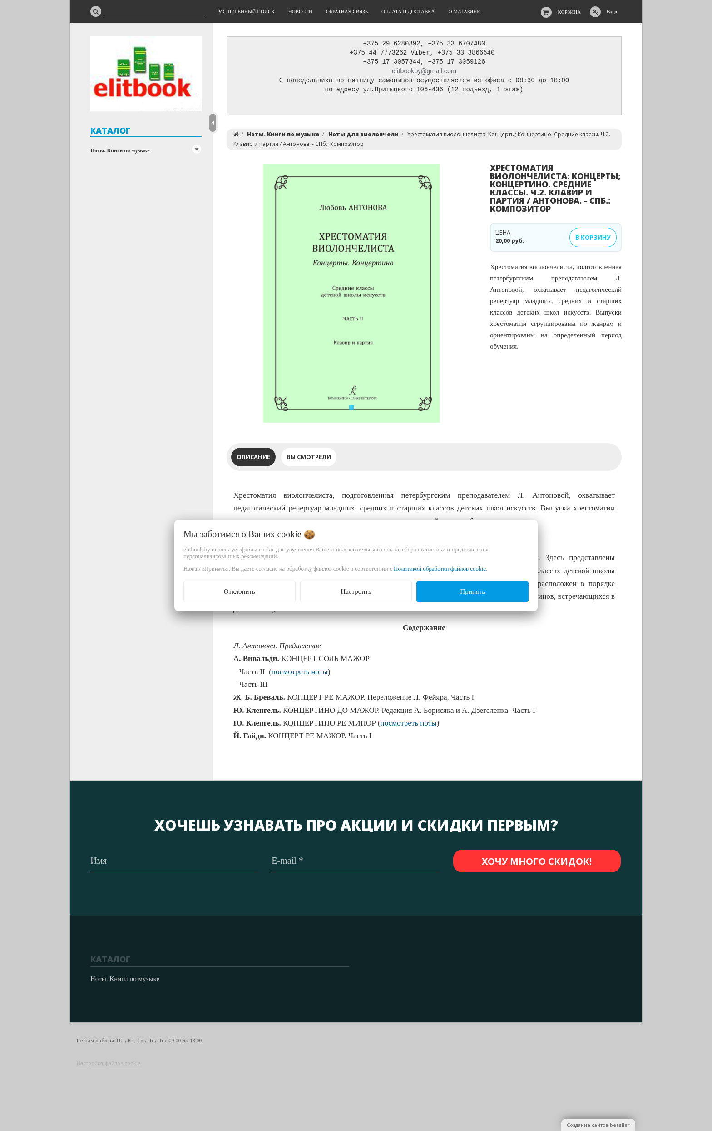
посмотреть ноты (300, 674)
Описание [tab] (253, 459)
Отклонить (239, 591)
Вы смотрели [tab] (309, 459)
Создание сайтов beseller (598, 1124)
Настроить (356, 591)
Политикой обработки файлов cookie (440, 568)
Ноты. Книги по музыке (120, 150)
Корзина (569, 12)
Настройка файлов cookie (109, 1063)
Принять (472, 591)
